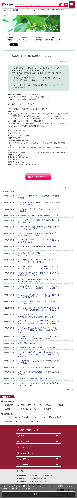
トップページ (6, 10)
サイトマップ (51, 481)
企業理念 (24, 37)
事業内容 (39, 37)
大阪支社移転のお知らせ (27, 343)
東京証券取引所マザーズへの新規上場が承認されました (38, 216)
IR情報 (10, 40)
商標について (38, 481)
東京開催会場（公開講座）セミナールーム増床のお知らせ (39, 348)
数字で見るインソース (53, 40)
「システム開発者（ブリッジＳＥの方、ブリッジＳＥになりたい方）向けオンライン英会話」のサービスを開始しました (39, 288)
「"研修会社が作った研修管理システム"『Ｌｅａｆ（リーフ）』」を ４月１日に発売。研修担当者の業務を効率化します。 (38, 330)
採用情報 (48, 475)
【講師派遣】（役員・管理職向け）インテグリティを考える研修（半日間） (34, 404)
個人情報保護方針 (38, 478)
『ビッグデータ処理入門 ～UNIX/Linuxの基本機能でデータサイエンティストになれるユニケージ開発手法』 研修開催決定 (39, 354)
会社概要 (15, 10)
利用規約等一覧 (24, 481)
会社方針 (22, 478)
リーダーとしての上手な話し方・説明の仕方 (22, 421)
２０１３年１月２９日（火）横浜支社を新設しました (37, 367)
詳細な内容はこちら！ (16, 133)
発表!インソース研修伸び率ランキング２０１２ (35, 378)
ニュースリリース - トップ (27, 10)
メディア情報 (39, 40)
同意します (38, 494)
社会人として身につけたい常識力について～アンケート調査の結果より (33, 417)
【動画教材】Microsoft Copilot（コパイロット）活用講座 (27, 409)
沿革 (53, 37)
